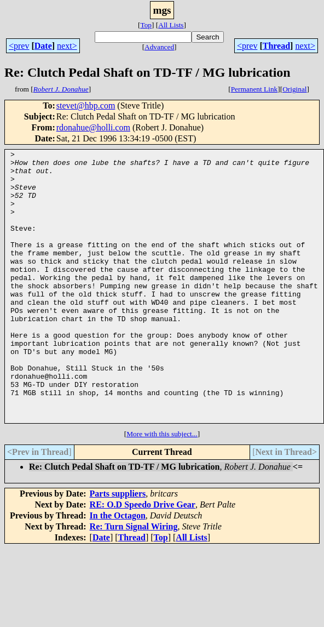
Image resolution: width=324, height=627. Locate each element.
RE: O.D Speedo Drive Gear (142, 558)
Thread (276, 45)
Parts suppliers (118, 547)
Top (146, 25)
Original (294, 89)
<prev (19, 45)
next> (67, 45)
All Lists (170, 25)
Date (43, 45)
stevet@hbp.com (85, 105)
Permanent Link (254, 89)
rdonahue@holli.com (93, 127)
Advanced (159, 47)
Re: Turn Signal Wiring (134, 580)
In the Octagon (118, 569)
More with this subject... (162, 488)
